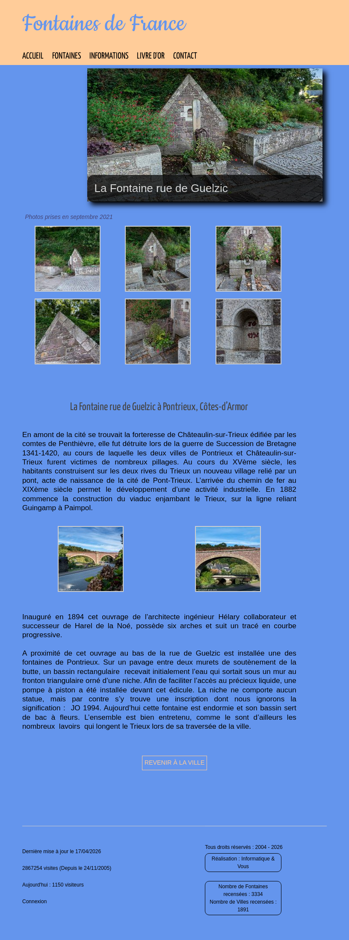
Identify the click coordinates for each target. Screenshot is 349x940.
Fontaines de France (103, 24)
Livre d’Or (151, 56)
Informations (108, 56)
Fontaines (66, 56)
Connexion (34, 902)
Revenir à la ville (175, 762)
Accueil (33, 56)
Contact (185, 56)
